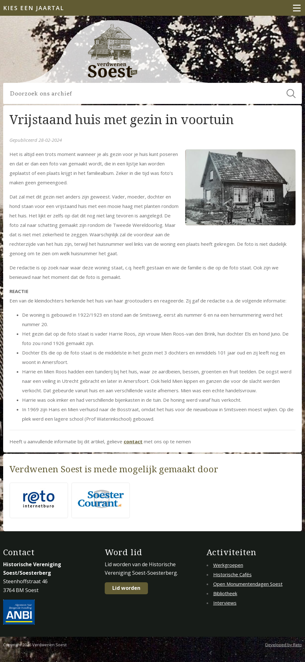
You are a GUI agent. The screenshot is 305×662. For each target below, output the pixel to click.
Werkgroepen (228, 565)
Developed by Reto (283, 645)
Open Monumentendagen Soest (248, 584)
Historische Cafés (232, 574)
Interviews (225, 603)
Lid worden (126, 587)
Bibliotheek (225, 593)
